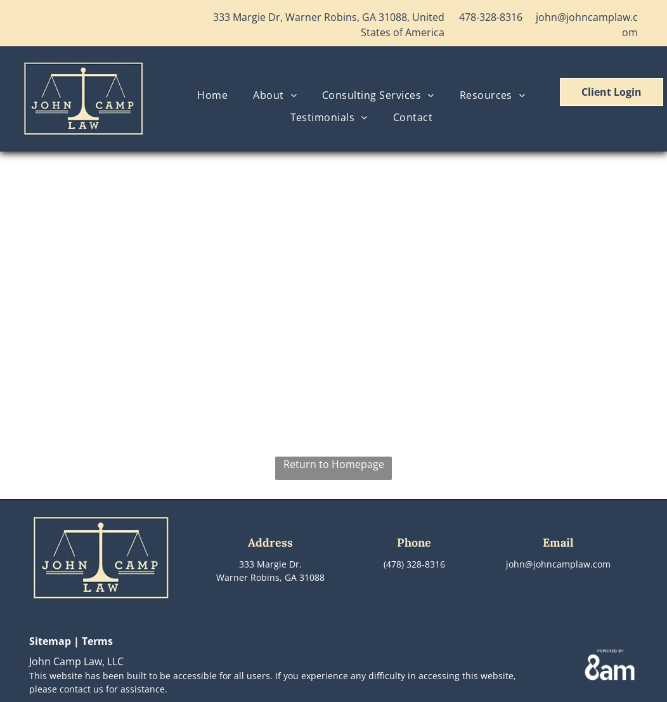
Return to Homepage (333, 464)
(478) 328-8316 (414, 564)
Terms (97, 641)
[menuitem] (212, 95)
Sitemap (50, 641)
